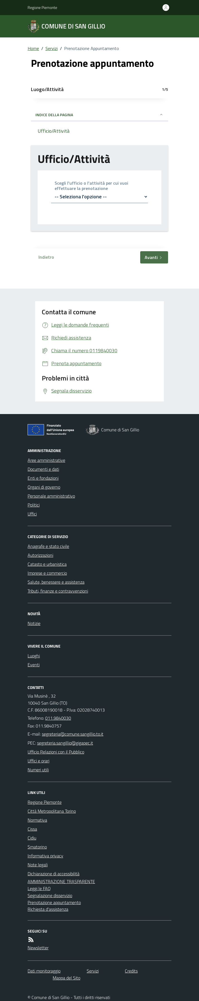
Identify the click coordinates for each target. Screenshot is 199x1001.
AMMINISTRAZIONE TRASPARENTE (61, 881)
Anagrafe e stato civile (48, 546)
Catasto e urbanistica (47, 564)
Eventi (34, 664)
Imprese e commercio (47, 573)
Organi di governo (44, 487)
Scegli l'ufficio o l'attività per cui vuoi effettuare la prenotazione (91, 185)
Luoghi (34, 655)
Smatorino (37, 846)
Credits (131, 970)
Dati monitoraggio (44, 970)
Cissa (32, 829)
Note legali (38, 864)
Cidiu (32, 837)
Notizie (34, 623)
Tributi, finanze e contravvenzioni (58, 591)
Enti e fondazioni (43, 478)
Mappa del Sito (66, 977)
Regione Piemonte (42, 7)
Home (33, 48)
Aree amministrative (46, 460)
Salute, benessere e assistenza (56, 582)
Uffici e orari (38, 760)
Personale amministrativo (51, 496)
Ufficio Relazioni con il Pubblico (56, 751)
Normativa (37, 820)
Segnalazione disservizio (50, 895)
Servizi (51, 48)
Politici (34, 504)
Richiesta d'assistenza (48, 909)
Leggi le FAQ (39, 888)
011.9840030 (58, 718)
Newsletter (38, 947)
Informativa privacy (45, 855)
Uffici (32, 513)
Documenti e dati (43, 469)
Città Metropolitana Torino (52, 811)
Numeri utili (38, 769)
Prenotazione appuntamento (54, 902)
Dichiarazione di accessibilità (53, 873)
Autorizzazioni (40, 555)
